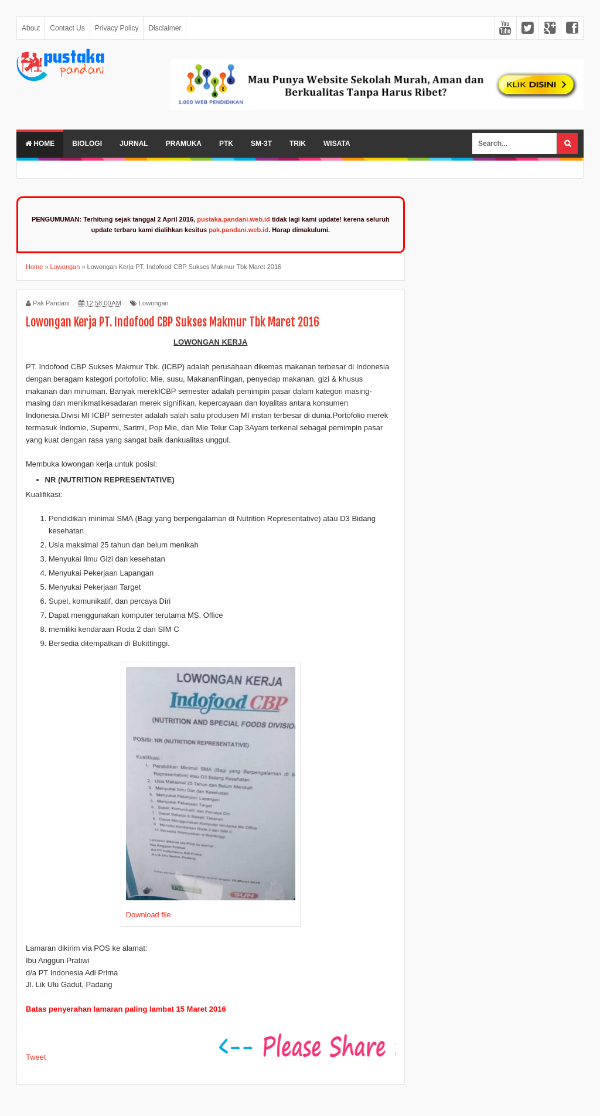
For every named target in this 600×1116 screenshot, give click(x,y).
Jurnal (134, 144)
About (31, 28)
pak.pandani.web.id (238, 229)
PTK (226, 144)
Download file (148, 914)
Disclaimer (164, 28)
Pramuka (184, 144)
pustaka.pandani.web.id (233, 219)
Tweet (36, 1057)
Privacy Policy (117, 28)
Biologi (87, 144)
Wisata (336, 144)
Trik (297, 144)
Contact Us (67, 28)
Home (39, 144)
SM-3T (261, 144)
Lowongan (154, 303)
